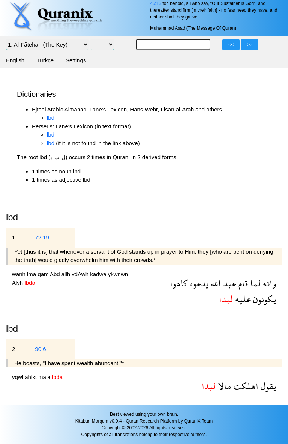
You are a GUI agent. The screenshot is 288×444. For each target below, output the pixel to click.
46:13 (155, 3)
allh (67, 274)
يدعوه (198, 283)
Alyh (18, 283)
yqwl (18, 377)
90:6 (40, 349)
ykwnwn (118, 274)
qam (44, 274)
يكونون (263, 299)
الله (214, 283)
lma (32, 274)
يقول (267, 386)
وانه (268, 283)
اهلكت (244, 386)
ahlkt (31, 377)
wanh (19, 274)
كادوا (179, 283)
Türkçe (45, 60)
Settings (76, 60)
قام (242, 283)
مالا (223, 386)
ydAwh (81, 274)
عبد (228, 283)
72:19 (42, 237)
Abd (56, 274)
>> (249, 44)
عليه (242, 299)
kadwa (99, 274)
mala (45, 377)
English (15, 60)
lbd (50, 117)
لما (254, 283)
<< (231, 44)
